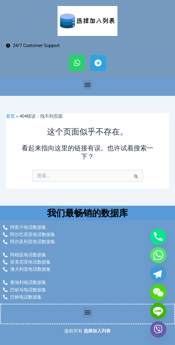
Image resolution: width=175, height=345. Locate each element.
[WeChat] (158, 292)
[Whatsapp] (158, 255)
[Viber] (158, 329)
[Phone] (158, 237)
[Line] (158, 311)
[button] (88, 85)
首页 (10, 116)
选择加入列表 (97, 331)
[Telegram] (158, 274)
